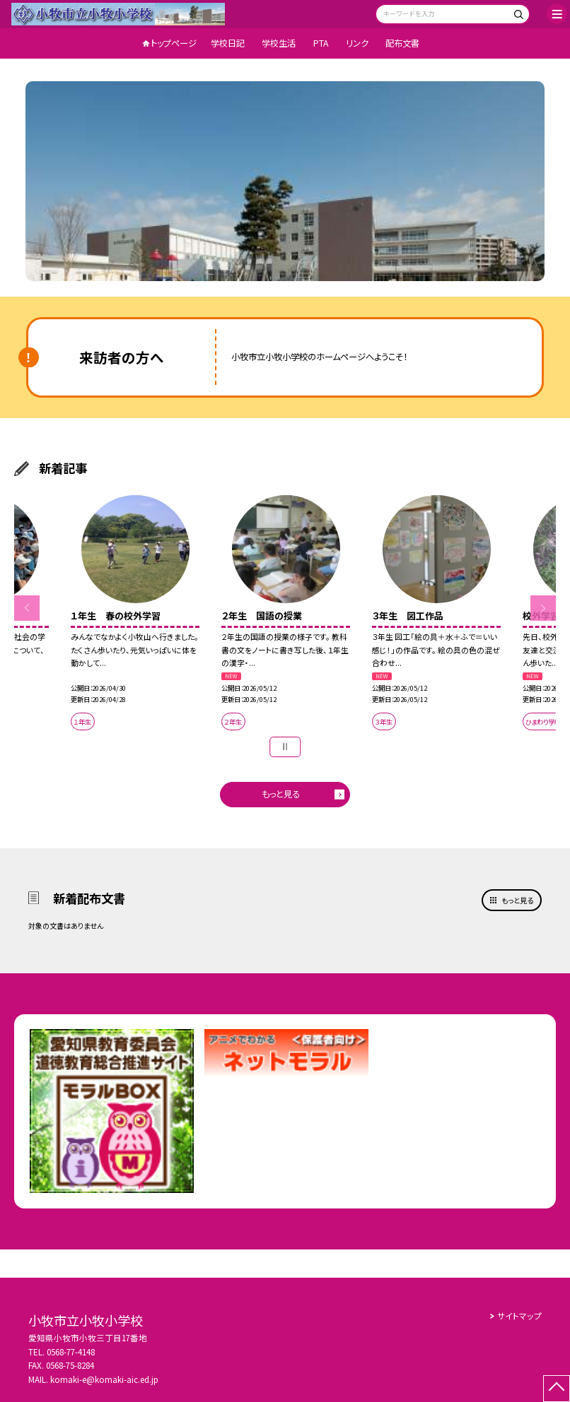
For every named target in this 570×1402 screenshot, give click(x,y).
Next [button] (543, 608)
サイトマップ (519, 1315)
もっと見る (281, 794)
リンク (357, 43)
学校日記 (228, 43)
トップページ (174, 43)
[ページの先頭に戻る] (556, 1388)
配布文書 (402, 43)
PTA (321, 43)
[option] (285, 181)
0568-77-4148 (71, 1352)
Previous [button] (27, 608)
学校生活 (279, 43)
